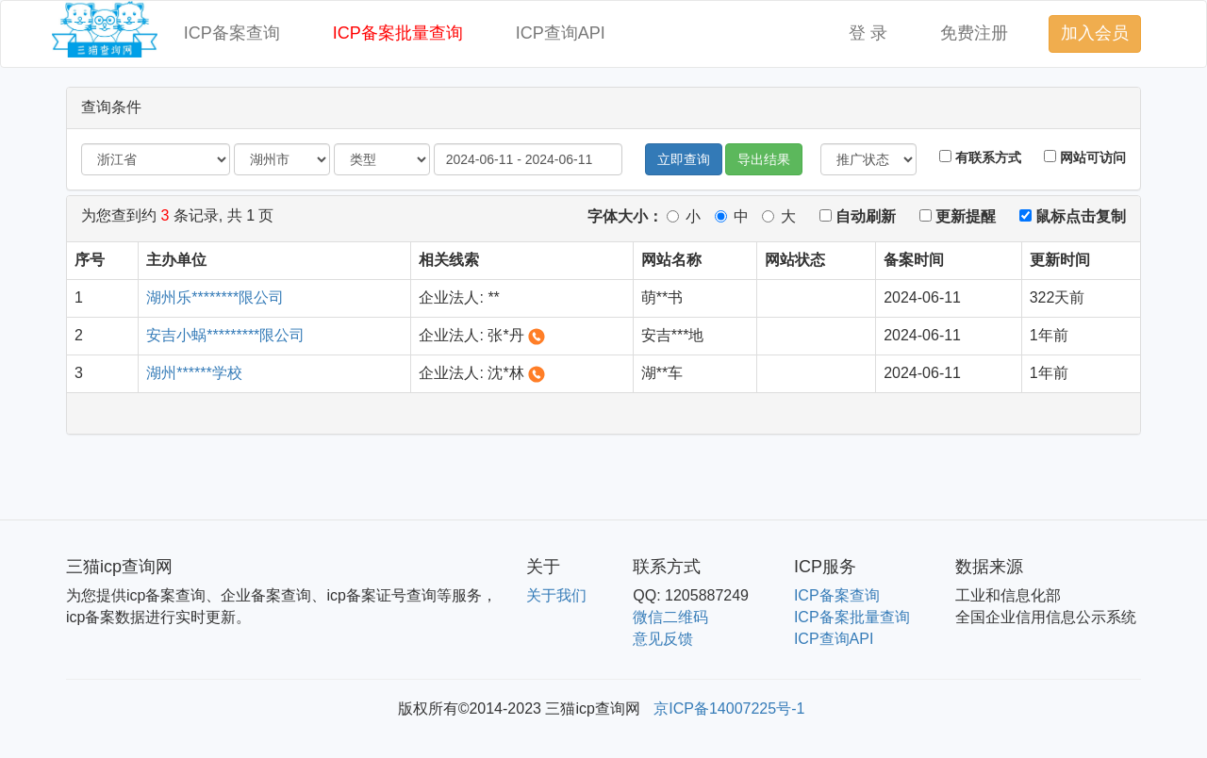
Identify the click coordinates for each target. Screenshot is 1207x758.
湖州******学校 (193, 373)
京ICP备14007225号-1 (728, 708)
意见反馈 (663, 639)
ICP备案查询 (232, 33)
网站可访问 (1085, 157)
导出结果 (763, 159)
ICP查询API (560, 33)
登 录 (868, 33)
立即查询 (683, 159)
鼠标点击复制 (1072, 216)
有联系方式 (980, 157)
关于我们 (556, 595)
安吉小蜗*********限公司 (225, 335)
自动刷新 (857, 216)
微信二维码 (670, 617)
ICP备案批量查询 (398, 33)
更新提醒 (957, 216)
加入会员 (1095, 33)
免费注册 (974, 33)
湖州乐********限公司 (215, 297)
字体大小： (625, 216)
